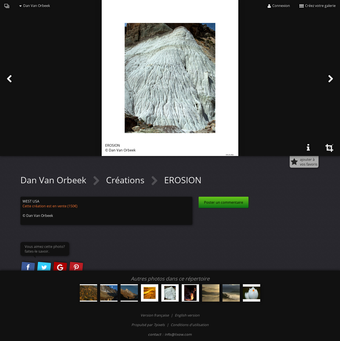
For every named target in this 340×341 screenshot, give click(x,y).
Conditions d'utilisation (190, 324)
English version (187, 315)
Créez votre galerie (317, 5)
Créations (126, 180)
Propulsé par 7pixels (148, 324)
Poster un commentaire (223, 202)
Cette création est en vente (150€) (50, 206)
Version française (155, 315)
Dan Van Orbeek (34, 5)
